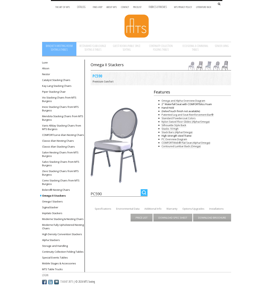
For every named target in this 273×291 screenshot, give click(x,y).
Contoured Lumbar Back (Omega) (181, 146)
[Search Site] (219, 4)
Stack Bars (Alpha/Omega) (177, 132)
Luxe (45, 62)
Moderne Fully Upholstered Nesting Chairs (63, 226)
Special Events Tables (55, 257)
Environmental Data (128, 208)
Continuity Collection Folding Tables (161, 47)
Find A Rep (97, 7)
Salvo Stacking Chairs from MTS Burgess (60, 163)
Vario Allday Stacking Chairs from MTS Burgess (61, 127)
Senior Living (222, 46)
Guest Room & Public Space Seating (126, 47)
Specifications (103, 208)
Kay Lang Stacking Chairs (57, 86)
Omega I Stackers (52, 201)
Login (45, 275)
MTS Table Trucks (52, 269)
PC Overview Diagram (174, 139)
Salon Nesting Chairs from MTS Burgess (60, 154)
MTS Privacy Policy (183, 7)
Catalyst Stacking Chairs (56, 80)
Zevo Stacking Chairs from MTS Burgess (60, 172)
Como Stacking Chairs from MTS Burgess (61, 182)
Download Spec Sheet (172, 217)
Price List (142, 217)
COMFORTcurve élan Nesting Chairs (63, 135)
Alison (45, 68)
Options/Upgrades (193, 208)
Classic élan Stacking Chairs (58, 146)
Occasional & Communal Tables (195, 47)
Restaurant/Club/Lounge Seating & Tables (93, 47)
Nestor (46, 74)
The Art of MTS (62, 7)
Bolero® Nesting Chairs (56, 190)
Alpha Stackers (51, 240)
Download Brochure (212, 217)
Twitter (50, 282)
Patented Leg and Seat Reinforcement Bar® (188, 114)
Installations (216, 208)
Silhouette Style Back (174, 125)
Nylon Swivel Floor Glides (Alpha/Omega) (185, 121)
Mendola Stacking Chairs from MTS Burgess (62, 117)
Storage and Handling (55, 246)
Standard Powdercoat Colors (179, 118)
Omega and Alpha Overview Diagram (183, 100)
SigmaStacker (50, 207)
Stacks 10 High (170, 128)
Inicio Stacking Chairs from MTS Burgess (60, 108)
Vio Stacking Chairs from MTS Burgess (59, 99)
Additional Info (153, 208)
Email (56, 282)
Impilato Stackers (52, 213)
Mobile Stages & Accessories (59, 263)
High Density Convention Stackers (62, 234)
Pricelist (137, 7)
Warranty (172, 208)
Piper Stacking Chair (54, 91)
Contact (125, 7)
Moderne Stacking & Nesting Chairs (63, 219)
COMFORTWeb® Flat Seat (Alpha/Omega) (186, 142)
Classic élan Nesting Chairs (58, 140)
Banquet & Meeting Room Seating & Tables (59, 47)
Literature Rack (203, 7)
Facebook (44, 282)
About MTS (111, 7)
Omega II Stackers (54, 195)
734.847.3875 (66, 281)
